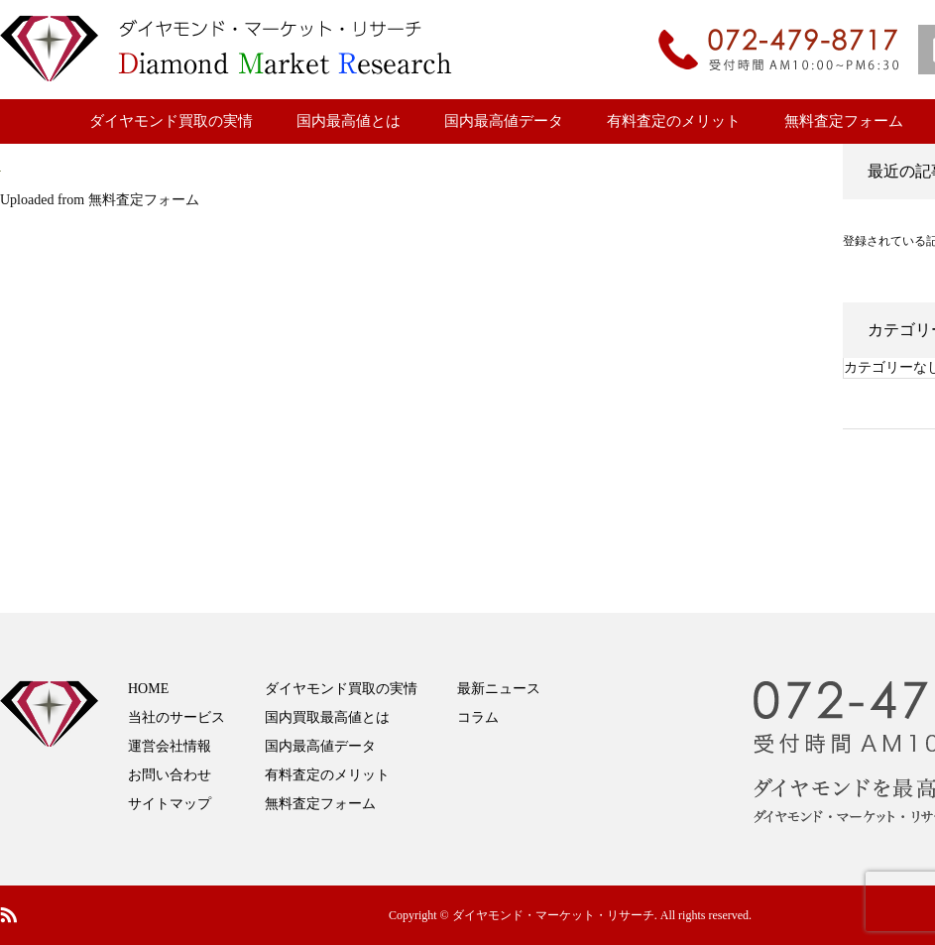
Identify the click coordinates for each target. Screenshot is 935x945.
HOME (148, 688)
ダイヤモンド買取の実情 (171, 121)
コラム (478, 717)
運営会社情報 (169, 746)
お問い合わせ (169, 775)
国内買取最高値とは (327, 717)
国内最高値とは (348, 121)
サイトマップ (169, 803)
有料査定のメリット (674, 121)
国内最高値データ (503, 121)
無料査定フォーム (843, 121)
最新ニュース (498, 688)
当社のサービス (176, 717)
